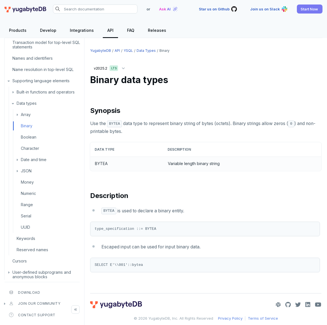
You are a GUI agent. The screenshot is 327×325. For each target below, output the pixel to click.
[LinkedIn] (307, 305)
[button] (309, 9)
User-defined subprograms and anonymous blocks (41, 274)
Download (24, 292)
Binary (26, 125)
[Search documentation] (95, 9)
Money (27, 182)
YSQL (128, 50)
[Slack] (278, 305)
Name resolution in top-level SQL (43, 69)
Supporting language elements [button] (41, 80)
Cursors (19, 261)
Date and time (33, 159)
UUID (25, 227)
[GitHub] (288, 305)
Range (27, 204)
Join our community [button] (34, 303)
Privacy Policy (230, 318)
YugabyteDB (100, 50)
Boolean (28, 137)
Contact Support (32, 315)
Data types (27, 103)
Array (26, 114)
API (117, 50)
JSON (26, 170)
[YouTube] (318, 305)
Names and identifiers (32, 58)
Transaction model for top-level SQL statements (46, 44)
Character (30, 148)
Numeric (28, 193)
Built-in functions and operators (46, 92)
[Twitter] (298, 305)
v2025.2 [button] (111, 67)
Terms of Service (263, 318)
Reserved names (32, 249)
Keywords (26, 238)
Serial (26, 215)
